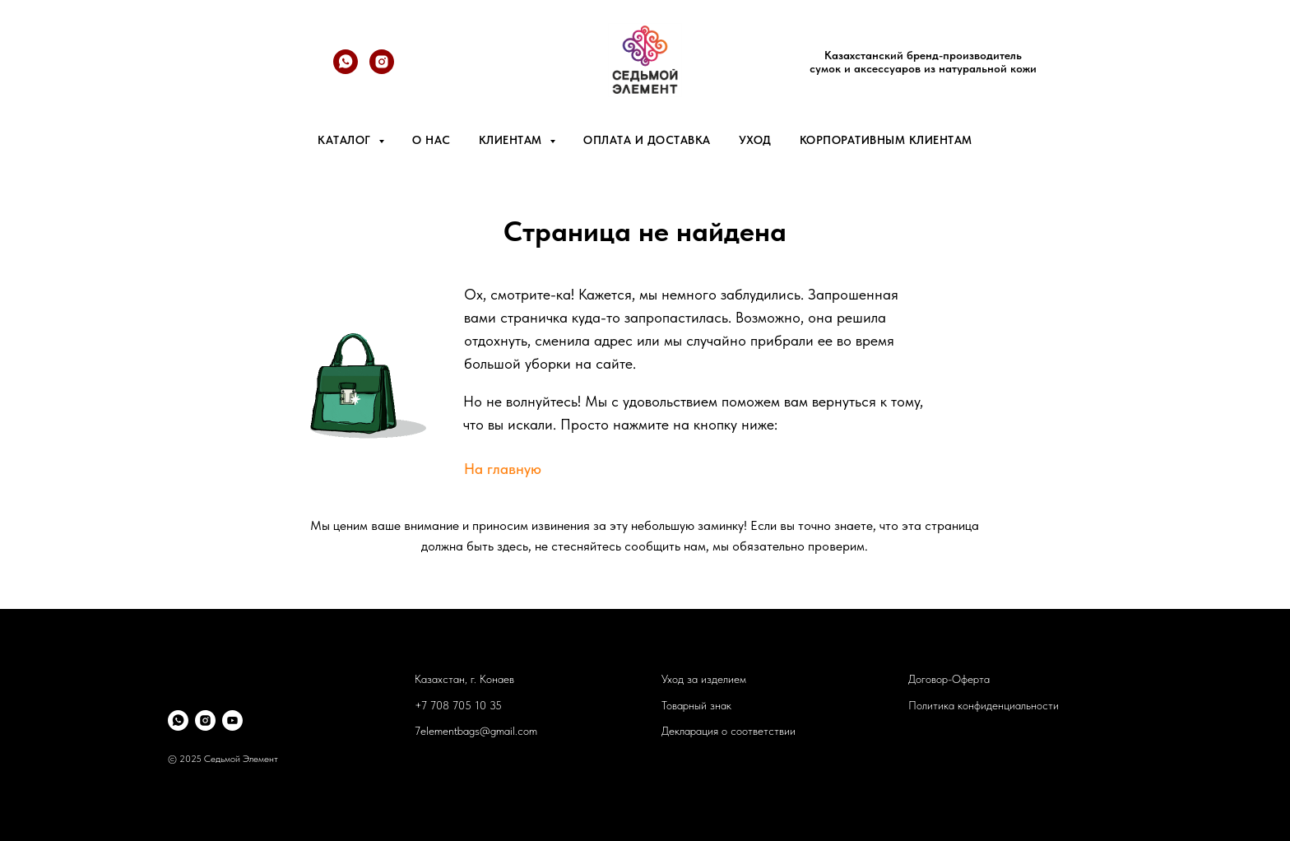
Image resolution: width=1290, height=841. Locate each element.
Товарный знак (696, 705)
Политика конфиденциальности (983, 705)
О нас (431, 139)
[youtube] (232, 720)
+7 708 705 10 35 (458, 705)
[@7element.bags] (381, 70)
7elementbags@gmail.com (476, 730)
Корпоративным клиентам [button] (886, 139)
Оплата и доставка (647, 139)
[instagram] (205, 720)
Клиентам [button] (512, 139)
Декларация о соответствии (728, 730)
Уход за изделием (703, 678)
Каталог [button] (346, 139)
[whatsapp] (345, 70)
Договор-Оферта (949, 678)
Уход (755, 139)
